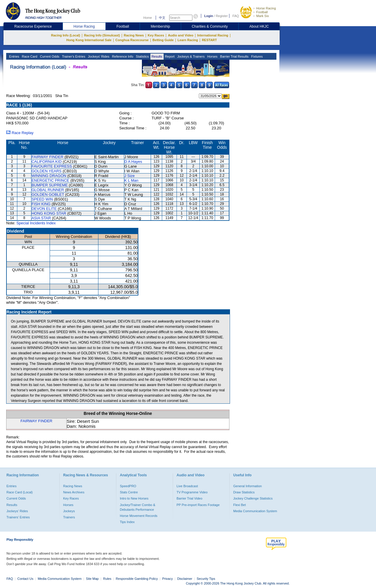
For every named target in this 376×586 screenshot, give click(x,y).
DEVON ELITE (44, 208)
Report (169, 56)
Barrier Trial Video (189, 498)
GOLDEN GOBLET (47, 194)
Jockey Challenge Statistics (253, 498)
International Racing (212, 35)
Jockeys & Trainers (190, 56)
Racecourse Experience (33, 26)
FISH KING (41, 204)
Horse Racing (266, 8)
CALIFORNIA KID (46, 161)
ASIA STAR (41, 218)
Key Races (156, 35)
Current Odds (49, 56)
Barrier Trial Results (234, 56)
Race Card (29, 56)
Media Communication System (255, 511)
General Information (247, 486)
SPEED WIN (42, 199)
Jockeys (69, 511)
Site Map (92, 578)
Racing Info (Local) (65, 35)
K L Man (131, 180)
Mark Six (262, 16)
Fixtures (256, 56)
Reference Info (122, 56)
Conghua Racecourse (132, 40)
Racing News (134, 35)
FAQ (235, 16)
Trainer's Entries (73, 56)
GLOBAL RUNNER (47, 190)
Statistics (142, 56)
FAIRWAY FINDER (47, 157)
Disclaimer (184, 578)
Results (156, 56)
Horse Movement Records (138, 515)
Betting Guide (163, 40)
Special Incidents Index (36, 223)
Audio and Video (181, 35)
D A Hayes (133, 161)
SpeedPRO (128, 486)
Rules (107, 578)
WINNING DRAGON (48, 175)
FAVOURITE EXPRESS (51, 166)
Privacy (167, 578)
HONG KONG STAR (48, 213)
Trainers (69, 517)
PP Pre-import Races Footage (198, 505)
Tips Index (127, 522)
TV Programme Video (192, 492)
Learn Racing (187, 40)
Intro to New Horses (134, 498)
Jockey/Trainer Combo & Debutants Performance (137, 507)
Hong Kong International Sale (89, 40)
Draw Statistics (244, 492)
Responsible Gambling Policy (137, 578)
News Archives (73, 492)
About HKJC (259, 26)
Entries (13, 56)
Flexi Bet (239, 505)
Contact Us (25, 578)
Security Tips (206, 578)
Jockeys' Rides (98, 56)
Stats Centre (129, 492)
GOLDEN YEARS (46, 171)
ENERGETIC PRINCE (50, 180)
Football (262, 12)
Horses (211, 56)
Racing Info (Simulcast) (102, 35)
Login (208, 16)
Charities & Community (210, 26)
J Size (129, 175)
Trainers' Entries (18, 517)
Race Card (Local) (19, 492)
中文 (162, 17)
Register (222, 16)
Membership (160, 26)
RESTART (209, 40)
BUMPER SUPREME (49, 185)
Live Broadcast (187, 486)
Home (147, 17)
